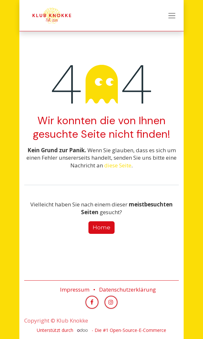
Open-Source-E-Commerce (138, 330)
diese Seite (117, 165)
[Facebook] (92, 302)
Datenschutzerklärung (127, 289)
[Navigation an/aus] (172, 15)
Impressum (74, 289)
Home (101, 227)
